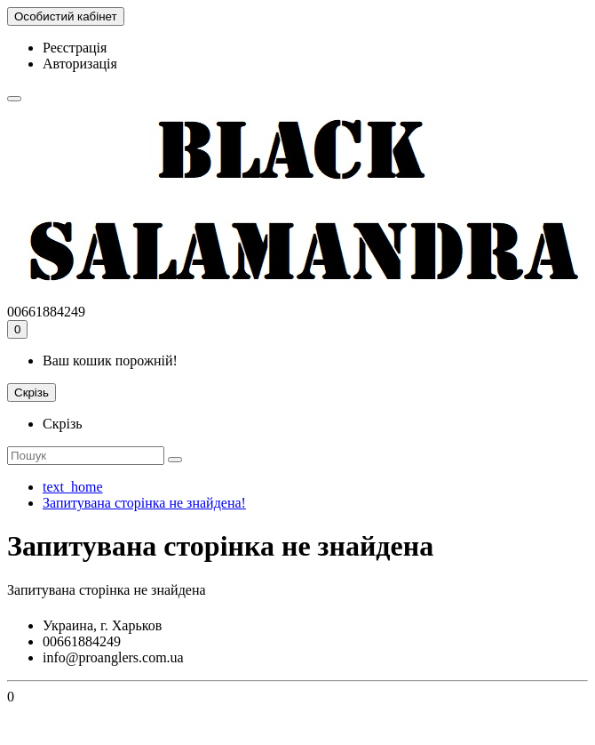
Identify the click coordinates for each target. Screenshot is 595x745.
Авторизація (80, 63)
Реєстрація (75, 47)
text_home (73, 486)
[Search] (85, 455)
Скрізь (63, 423)
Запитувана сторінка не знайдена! (144, 502)
